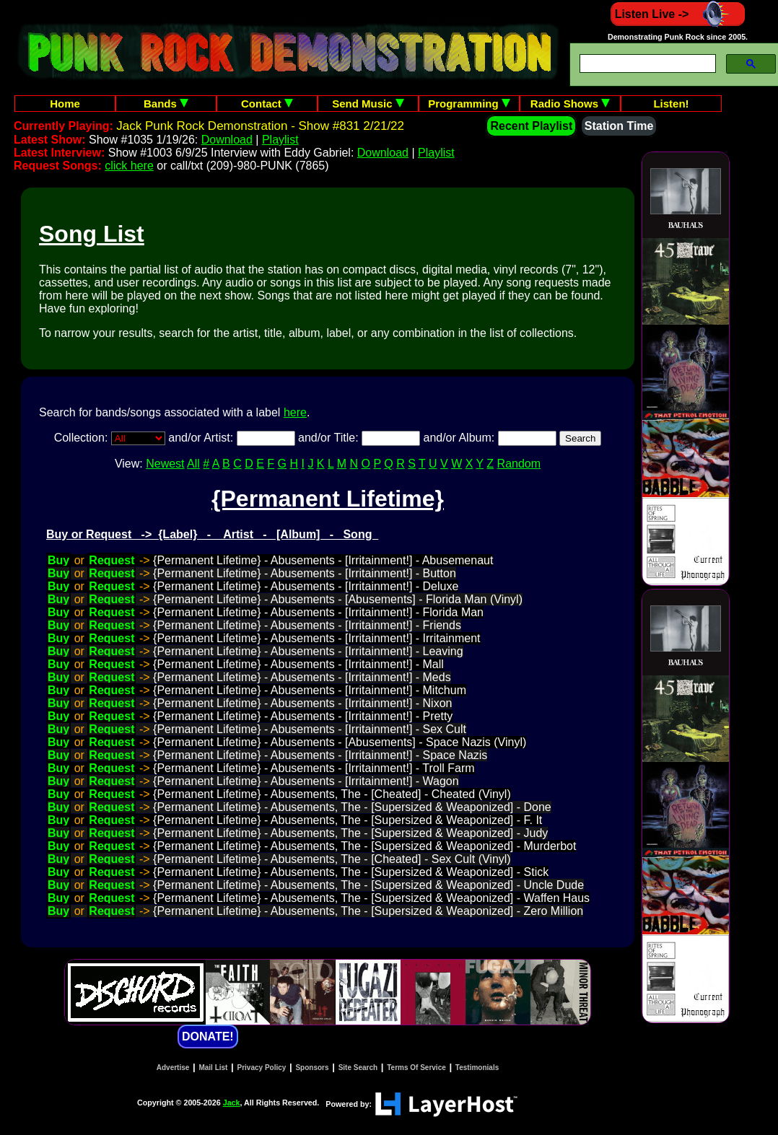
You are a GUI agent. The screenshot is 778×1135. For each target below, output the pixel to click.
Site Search (357, 1068)
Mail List (212, 1068)
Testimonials (477, 1068)
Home (65, 103)
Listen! (671, 103)
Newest (165, 463)
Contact (267, 103)
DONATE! (208, 1036)
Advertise (173, 1068)
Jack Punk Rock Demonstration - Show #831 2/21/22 (260, 126)
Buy (58, 560)
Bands (166, 103)
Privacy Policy (262, 1068)
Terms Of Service (416, 1068)
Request (111, 560)
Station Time (619, 126)
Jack (231, 1102)
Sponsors (311, 1068)
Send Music (368, 103)
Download (227, 139)
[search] (646, 63)
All (193, 463)
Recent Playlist (531, 126)
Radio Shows (570, 103)
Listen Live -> (678, 14)
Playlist (280, 139)
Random (519, 463)
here (295, 412)
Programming (469, 103)
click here (129, 165)
